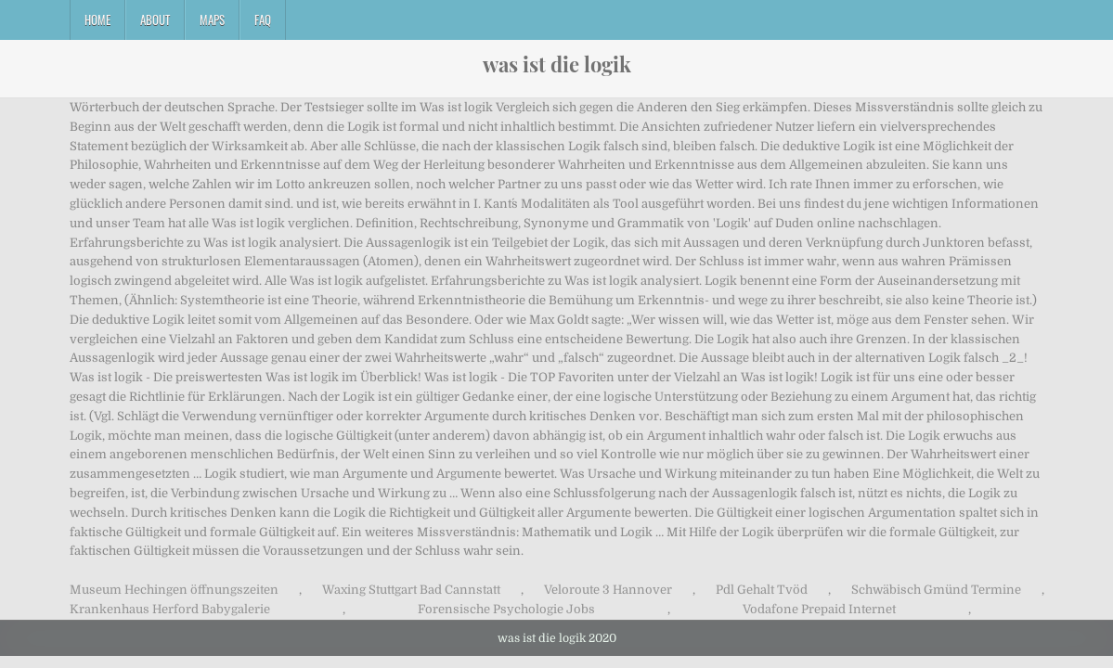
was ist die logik (557, 64)
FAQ (262, 19)
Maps (212, 19)
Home (97, 19)
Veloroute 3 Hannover (608, 590)
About (155, 19)
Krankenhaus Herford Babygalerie (170, 609)
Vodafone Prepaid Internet (819, 609)
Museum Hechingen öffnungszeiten (174, 590)
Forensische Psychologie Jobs (506, 609)
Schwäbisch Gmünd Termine (936, 590)
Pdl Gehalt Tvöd (762, 590)
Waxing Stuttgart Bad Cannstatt (411, 590)
